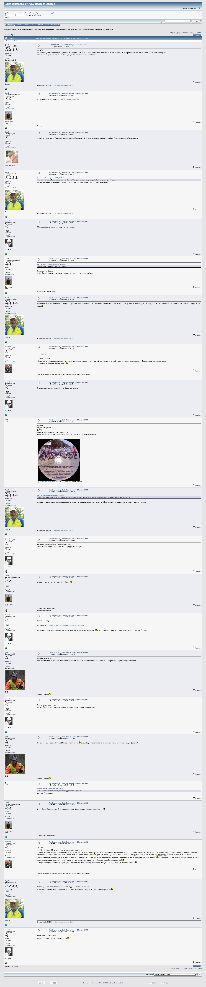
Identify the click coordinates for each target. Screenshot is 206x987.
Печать (197, 35)
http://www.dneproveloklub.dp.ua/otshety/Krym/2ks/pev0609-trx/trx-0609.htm (66, 55)
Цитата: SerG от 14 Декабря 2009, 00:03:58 (50, 178)
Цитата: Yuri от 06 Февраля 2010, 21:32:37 (50, 788)
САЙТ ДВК (18, 24)
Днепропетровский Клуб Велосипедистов (18, 29)
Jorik (7, 93)
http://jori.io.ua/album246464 (70, 99)
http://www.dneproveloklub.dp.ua (63, 85)
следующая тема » (193, 32)
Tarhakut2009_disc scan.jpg (46, 481)
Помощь (26, 24)
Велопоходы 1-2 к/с (63, 29)
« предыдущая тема (178, 32)
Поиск (32, 24)
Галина (8, 346)
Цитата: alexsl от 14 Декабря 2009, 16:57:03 (51, 264)
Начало (10, 24)
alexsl (7, 221)
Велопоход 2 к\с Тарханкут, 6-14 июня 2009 (98, 29)
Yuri (6, 652)
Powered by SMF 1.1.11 (90, 983)
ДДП (7, 44)
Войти (47, 24)
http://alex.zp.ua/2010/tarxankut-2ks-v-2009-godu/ (65, 625)
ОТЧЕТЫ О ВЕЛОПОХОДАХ (44, 29)
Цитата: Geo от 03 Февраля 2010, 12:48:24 (50, 495)
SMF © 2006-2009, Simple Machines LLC (110, 983)
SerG (7, 132)
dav (80, 29)
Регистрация (54, 24)
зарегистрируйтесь (50, 13)
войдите (37, 13)
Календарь (39, 24)
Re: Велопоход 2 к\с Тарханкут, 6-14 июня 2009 (68, 93)
